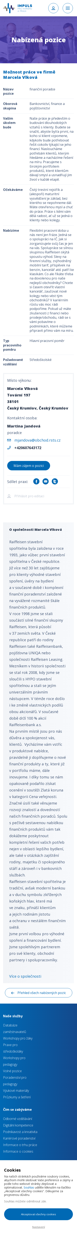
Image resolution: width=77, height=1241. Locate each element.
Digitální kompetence (18, 1125)
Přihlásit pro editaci (29, 496)
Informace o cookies (18, 1151)
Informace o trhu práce (20, 1145)
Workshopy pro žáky (17, 1038)
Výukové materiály (16, 1090)
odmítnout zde (36, 1201)
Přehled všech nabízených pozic (41, 993)
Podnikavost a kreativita (20, 1132)
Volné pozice (12, 1071)
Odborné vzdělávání (17, 1118)
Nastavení (38, 1227)
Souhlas (29, 1187)
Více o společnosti (25, 976)
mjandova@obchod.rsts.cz (37, 440)
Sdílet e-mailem (46, 481)
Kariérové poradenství (19, 1138)
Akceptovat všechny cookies (38, 1214)
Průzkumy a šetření (17, 1097)
